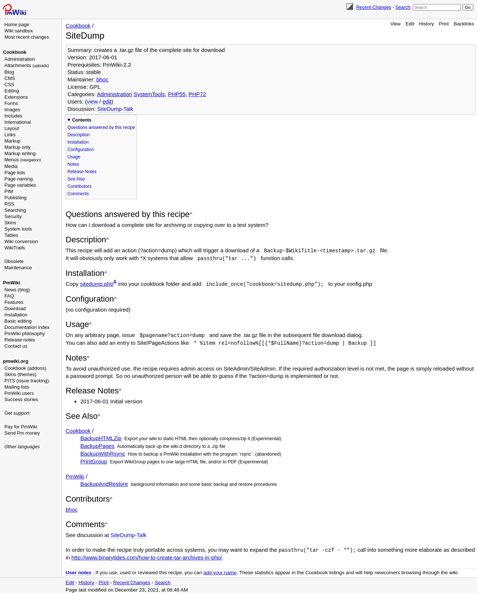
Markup (12, 141)
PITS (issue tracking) (26, 380)
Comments (78, 193)
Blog (9, 72)
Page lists (14, 172)
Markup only (17, 147)
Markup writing (20, 153)
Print (444, 24)
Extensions (16, 97)
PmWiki (11, 282)
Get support (16, 413)
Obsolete (14, 261)
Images (12, 109)
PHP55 (177, 94)
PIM (8, 191)
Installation (15, 314)
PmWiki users (19, 393)
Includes (13, 116)
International (17, 122)
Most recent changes (26, 37)
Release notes (19, 340)
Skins (10, 222)
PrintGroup (93, 460)
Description (78, 134)
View (395, 24)
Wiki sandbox (18, 31)
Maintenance (18, 267)
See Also (76, 179)
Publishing (15, 197)
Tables (11, 235)
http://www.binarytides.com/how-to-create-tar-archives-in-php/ (147, 555)
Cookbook (15, 52)
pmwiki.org (15, 361)
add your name (220, 570)
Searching (15, 210)
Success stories (21, 399)
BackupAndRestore (104, 482)
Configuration (80, 149)
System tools (18, 229)
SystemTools (149, 94)
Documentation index (26, 327)
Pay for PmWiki (20, 426)
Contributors (79, 186)
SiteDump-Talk (115, 109)
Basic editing (18, 321)
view (92, 101)
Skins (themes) (20, 374)
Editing (11, 91)
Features (13, 302)
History (426, 24)
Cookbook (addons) (25, 368)
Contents (81, 120)
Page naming (18, 179)
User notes (78, 570)
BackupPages (97, 444)
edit (106, 101)
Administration (19, 59)
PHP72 (197, 94)
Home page (16, 24)
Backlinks (464, 24)
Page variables (20, 185)
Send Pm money (22, 433)
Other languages (22, 446)
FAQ (9, 296)
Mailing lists (16, 387)
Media (10, 166)
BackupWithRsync (102, 452)
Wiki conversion (21, 241)
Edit (410, 24)
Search (402, 7)
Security (13, 216)
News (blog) (17, 289)
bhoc (102, 79)
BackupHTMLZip (101, 437)
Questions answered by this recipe (101, 127)
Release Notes (82, 171)
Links (9, 134)
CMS (9, 78)
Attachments (26, 65)
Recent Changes (373, 7)
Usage (73, 156)
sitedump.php (96, 283)
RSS (9, 204)
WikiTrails (14, 247)
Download (15, 308)
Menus (22, 159)
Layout (11, 128)
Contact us (15, 346)
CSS (9, 84)
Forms (11, 103)
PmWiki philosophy (24, 333)
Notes (73, 164)
